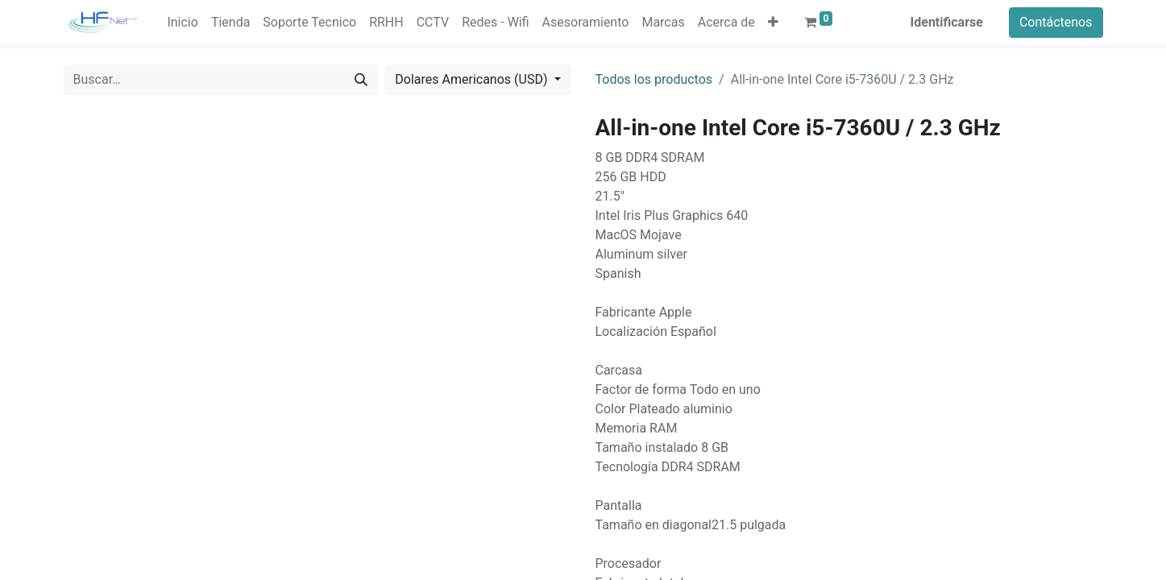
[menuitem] (182, 22)
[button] (773, 22)
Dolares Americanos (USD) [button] (472, 79)
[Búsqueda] (361, 79)
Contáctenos (1056, 22)
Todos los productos (654, 79)
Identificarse (947, 22)
